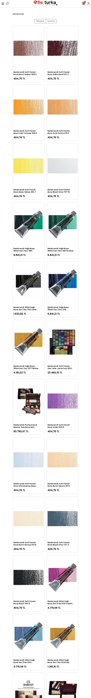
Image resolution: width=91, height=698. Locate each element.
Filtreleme (40, 21)
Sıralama (51, 21)
